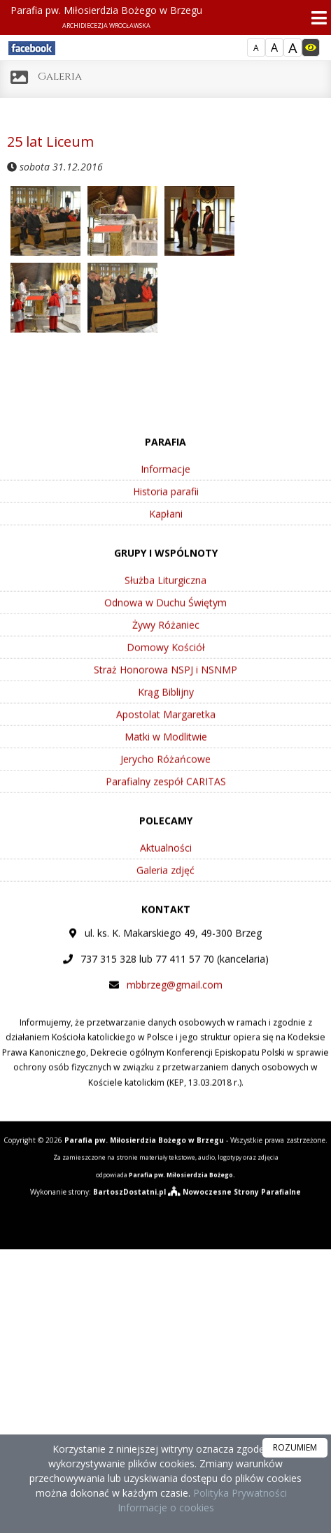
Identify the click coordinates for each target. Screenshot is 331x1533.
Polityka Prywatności (238, 1492)
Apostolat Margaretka (166, 750)
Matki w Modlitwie (166, 773)
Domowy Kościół (166, 683)
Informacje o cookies (166, 1507)
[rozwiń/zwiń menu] (315, 18)
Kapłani (166, 550)
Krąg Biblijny (166, 728)
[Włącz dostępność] (311, 47)
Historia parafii (166, 528)
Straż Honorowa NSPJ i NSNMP (165, 706)
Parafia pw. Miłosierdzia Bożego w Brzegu (106, 16)
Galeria (60, 76)
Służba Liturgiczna (165, 616)
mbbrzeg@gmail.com (175, 1021)
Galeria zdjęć (165, 906)
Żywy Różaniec (165, 661)
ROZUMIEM (295, 1447)
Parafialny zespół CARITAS (166, 817)
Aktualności (166, 884)
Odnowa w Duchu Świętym (165, 639)
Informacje (165, 505)
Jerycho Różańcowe (165, 795)
